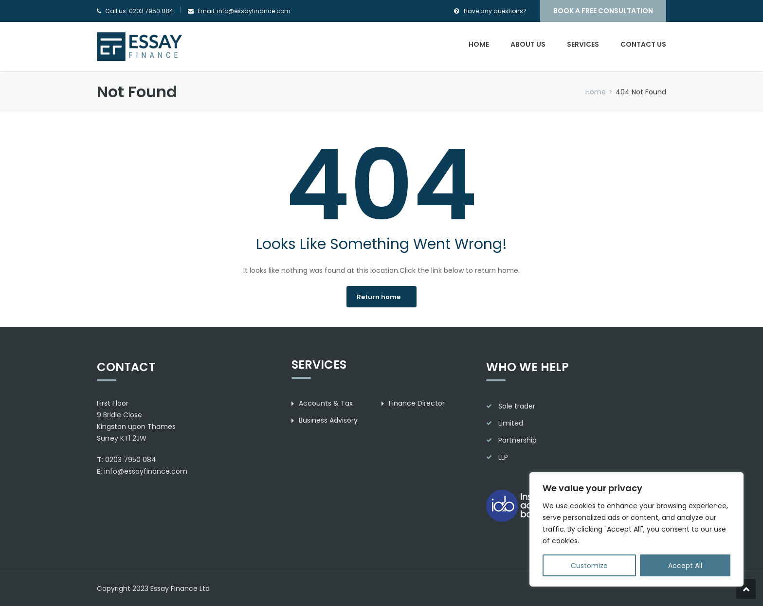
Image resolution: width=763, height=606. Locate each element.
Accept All (685, 565)
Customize (589, 565)
